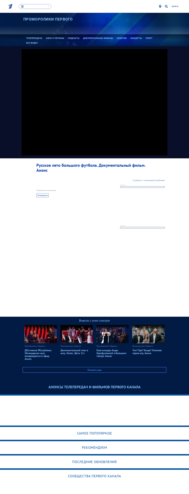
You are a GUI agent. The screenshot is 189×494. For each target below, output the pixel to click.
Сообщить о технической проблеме (149, 180)
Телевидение (42, 195)
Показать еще (94, 369)
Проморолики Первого (48, 19)
